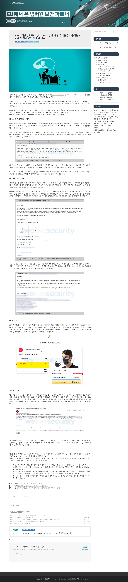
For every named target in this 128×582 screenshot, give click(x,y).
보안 (95, 123)
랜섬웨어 (104, 117)
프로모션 (110, 110)
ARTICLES (105, 82)
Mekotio (114, 117)
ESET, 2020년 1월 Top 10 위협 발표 (19, 523)
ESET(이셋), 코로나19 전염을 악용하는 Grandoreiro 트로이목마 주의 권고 (28, 515)
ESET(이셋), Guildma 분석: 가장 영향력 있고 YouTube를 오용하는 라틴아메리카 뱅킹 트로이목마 (34, 519)
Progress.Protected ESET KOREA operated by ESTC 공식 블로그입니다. (33, 549)
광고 (95, 132)
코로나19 (97, 119)
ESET (108, 114)
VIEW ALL (102, 58)
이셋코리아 (104, 119)
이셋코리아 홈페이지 (107, 93)
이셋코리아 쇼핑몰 (106, 95)
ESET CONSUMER (107, 67)
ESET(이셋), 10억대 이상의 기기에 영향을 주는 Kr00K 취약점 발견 (26, 521)
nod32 (112, 121)
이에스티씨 (97, 121)
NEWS (20, 512)
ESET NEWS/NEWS (21, 41)
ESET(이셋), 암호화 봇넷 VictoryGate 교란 (20, 517)
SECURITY (105, 71)
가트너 (104, 114)
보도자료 (103, 110)
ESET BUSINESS (107, 69)
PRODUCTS (104, 64)
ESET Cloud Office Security (103, 130)
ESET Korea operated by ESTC (65, 579)
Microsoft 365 (111, 112)
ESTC (107, 121)
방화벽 (116, 110)
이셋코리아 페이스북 (107, 99)
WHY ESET (103, 62)
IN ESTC (102, 60)
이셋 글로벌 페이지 (106, 97)
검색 (116, 31)
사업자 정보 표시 (14, 505)
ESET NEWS (14, 512)
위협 (103, 121)
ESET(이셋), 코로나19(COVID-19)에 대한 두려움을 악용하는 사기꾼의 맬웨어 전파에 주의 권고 (49, 36)
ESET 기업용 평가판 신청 (108, 47)
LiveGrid (96, 110)
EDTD (113, 114)
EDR (102, 132)
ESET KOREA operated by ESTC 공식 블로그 (29, 547)
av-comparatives (99, 112)
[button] (9, 13)
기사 (98, 132)
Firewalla (97, 117)
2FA (108, 117)
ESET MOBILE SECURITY (105, 123)
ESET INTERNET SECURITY (103, 125)
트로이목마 (97, 114)
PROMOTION (106, 75)
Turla (115, 130)
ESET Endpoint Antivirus (102, 128)
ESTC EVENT (104, 73)
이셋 (110, 119)
